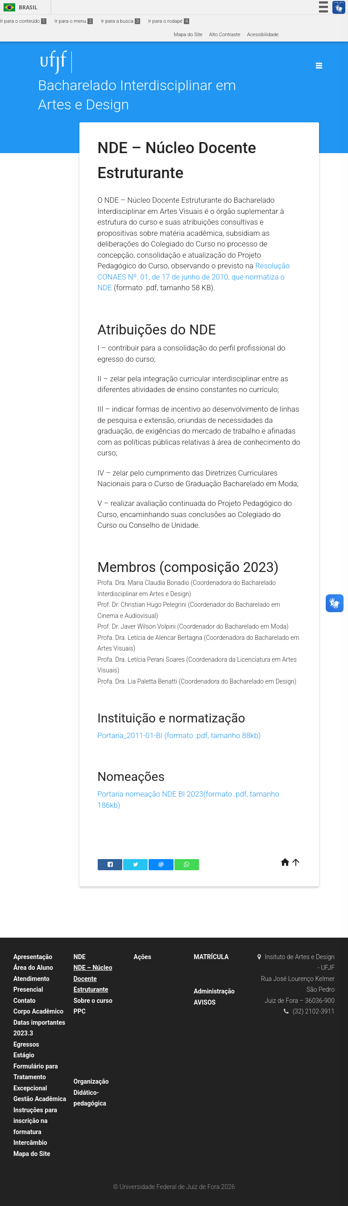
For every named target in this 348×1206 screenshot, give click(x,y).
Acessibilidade (262, 35)
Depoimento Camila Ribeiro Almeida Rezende (160, 1039)
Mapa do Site (188, 35)
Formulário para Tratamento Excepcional (35, 1077)
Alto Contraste (224, 35)
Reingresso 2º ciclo (219, 980)
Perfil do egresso (97, 1070)
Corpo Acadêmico (38, 1011)
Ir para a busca (120, 21)
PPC (80, 1011)
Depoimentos (153, 1015)
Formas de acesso (98, 1035)
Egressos (26, 1044)
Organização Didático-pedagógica (91, 1092)
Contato (24, 1000)
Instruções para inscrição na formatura (35, 1120)
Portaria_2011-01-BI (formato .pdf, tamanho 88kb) (179, 735)
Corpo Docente (94, 1047)
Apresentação (32, 956)
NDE (80, 956)
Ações (142, 956)
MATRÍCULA (211, 956)
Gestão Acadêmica (39, 1098)
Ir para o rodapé (168, 21)
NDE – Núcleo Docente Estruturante (93, 978)
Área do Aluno (33, 967)
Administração (214, 991)
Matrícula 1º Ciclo (218, 968)
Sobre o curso (93, 1000)
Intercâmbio (30, 1142)
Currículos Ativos (97, 1058)
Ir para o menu (73, 21)
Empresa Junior (155, 1004)
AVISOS (204, 1002)
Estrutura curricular (99, 1115)
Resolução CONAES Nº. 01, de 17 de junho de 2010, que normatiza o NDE (193, 276)
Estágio (23, 1055)
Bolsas (145, 968)
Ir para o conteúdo (23, 21)
